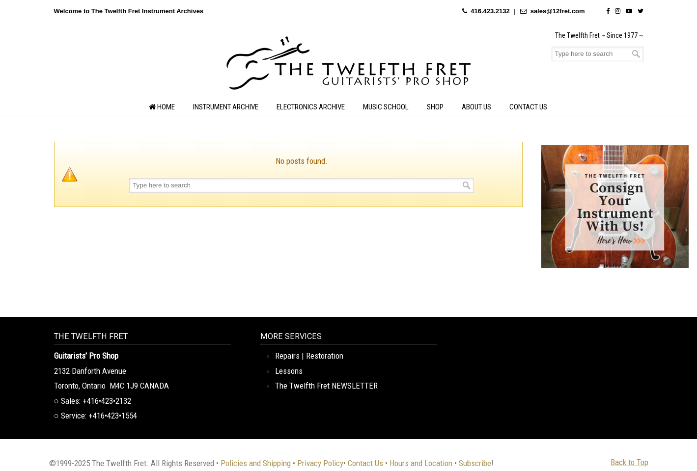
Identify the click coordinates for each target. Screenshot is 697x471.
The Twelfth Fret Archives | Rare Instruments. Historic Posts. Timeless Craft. (349, 66)
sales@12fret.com (557, 11)
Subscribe (475, 463)
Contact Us (365, 463)
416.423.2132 (490, 11)
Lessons (289, 371)
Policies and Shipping (256, 463)
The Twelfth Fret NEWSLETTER (326, 386)
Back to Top (629, 462)
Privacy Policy (320, 463)
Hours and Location (421, 463)
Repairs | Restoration (309, 356)
